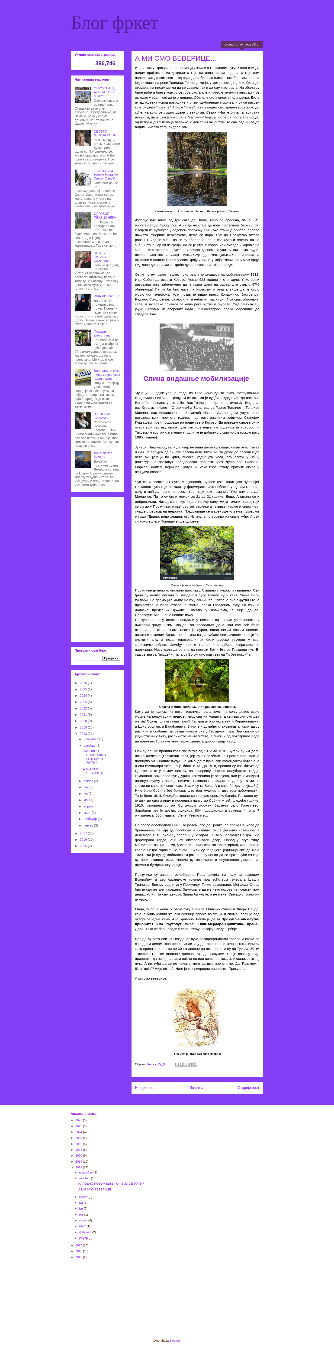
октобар (90, 745)
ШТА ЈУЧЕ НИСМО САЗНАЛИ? (102, 257)
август (89, 781)
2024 (84, 695)
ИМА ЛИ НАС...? (106, 296)
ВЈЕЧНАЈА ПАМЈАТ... (102, 416)
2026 (84, 683)
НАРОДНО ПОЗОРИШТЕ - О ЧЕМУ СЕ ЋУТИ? (96, 757)
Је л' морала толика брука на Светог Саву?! (106, 174)
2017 (84, 833)
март (88, 812)
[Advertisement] (97, 568)
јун (86, 793)
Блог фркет (114, 22)
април (88, 806)
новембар (91, 739)
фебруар (91, 819)
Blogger (175, 1340)
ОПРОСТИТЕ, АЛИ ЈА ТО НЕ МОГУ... (105, 92)
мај (86, 800)
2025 (84, 689)
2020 (84, 721)
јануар (89, 825)
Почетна (196, 1088)
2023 (84, 702)
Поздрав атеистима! (102, 333)
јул (86, 787)
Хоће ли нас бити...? (103, 455)
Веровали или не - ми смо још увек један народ (107, 374)
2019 (84, 727)
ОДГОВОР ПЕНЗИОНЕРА (105, 215)
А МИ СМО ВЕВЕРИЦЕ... (95, 771)
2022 (84, 708)
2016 (84, 839)
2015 (84, 846)
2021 (84, 714)
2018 (84, 733)
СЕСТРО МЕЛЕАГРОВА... (106, 133)
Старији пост (248, 1088)
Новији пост (145, 1088)
